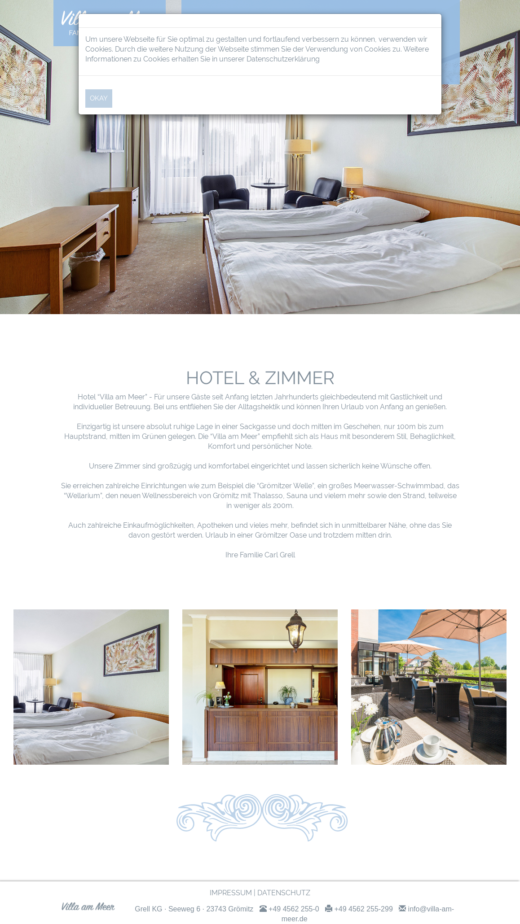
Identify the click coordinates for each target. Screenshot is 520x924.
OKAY (99, 98)
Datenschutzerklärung (283, 59)
